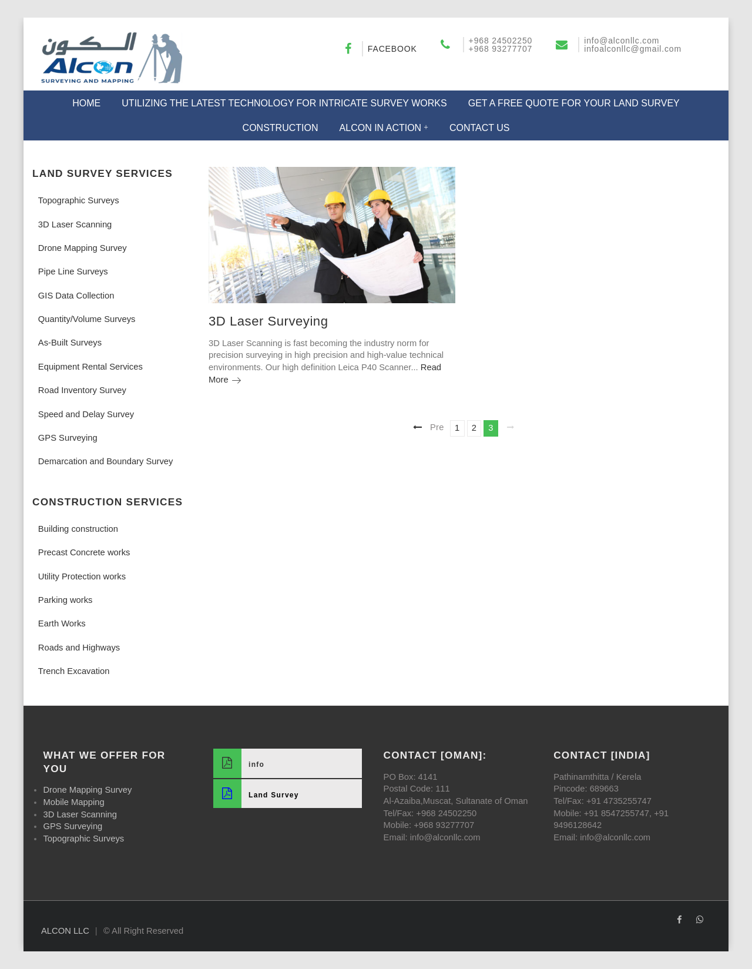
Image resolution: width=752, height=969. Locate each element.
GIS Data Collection (76, 295)
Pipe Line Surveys (73, 271)
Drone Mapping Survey (82, 248)
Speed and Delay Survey (86, 414)
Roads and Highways (79, 647)
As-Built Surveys (70, 342)
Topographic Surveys (78, 200)
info (238, 763)
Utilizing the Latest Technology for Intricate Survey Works (284, 103)
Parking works (65, 600)
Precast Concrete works (84, 552)
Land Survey (256, 793)
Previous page (438, 427)
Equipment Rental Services (90, 366)
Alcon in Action (381, 128)
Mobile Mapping (73, 802)
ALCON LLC (65, 931)
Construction (280, 128)
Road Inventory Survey (82, 390)
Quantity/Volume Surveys (87, 319)
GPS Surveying (68, 437)
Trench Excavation (74, 671)
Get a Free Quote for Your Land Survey (574, 103)
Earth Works (62, 623)
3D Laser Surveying (268, 321)
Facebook (392, 48)
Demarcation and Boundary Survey (105, 461)
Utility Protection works (82, 576)
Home (86, 103)
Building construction (78, 529)
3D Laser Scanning (75, 224)
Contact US (479, 128)
